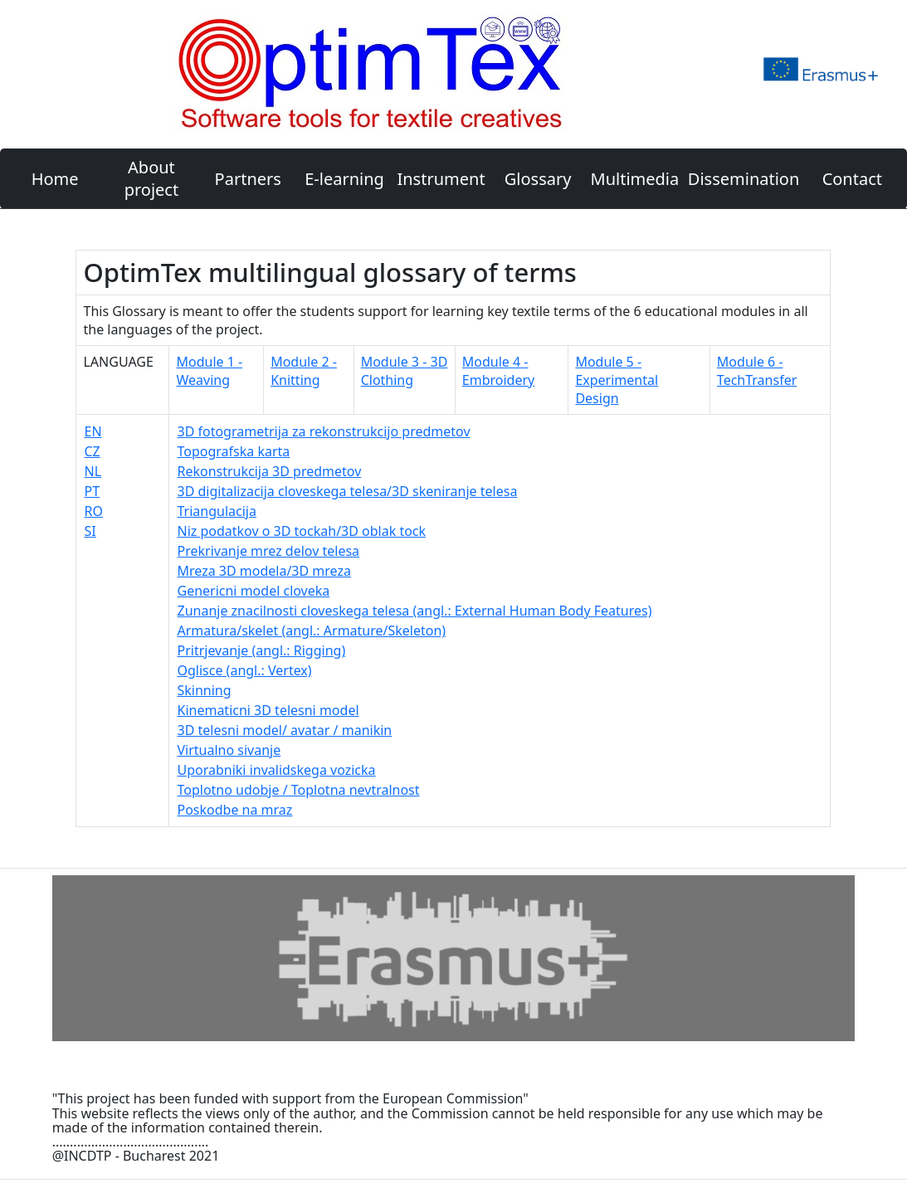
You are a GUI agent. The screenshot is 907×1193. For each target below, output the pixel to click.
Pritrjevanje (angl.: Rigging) (261, 650)
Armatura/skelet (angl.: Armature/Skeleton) (311, 630)
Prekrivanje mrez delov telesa (268, 551)
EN (92, 431)
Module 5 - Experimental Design (616, 380)
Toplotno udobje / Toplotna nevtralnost (298, 790)
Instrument (441, 179)
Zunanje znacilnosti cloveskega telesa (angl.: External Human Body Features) (414, 610)
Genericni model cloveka (253, 591)
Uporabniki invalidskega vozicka (276, 770)
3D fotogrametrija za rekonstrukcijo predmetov (323, 431)
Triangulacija (216, 511)
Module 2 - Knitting (304, 371)
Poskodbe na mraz (234, 810)
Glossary (538, 179)
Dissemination (743, 179)
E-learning (344, 179)
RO (93, 511)
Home (55, 179)
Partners (248, 179)
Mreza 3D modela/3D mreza (263, 571)
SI (89, 531)
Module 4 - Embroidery (498, 371)
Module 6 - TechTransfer (757, 371)
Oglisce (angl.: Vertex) (244, 670)
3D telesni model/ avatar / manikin (284, 730)
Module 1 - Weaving (209, 371)
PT (92, 491)
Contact (852, 179)
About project (151, 178)
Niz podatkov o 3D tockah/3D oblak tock (301, 531)
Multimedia (635, 179)
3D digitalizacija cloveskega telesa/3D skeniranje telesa (347, 491)
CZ (92, 451)
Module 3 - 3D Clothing (404, 371)
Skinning (204, 690)
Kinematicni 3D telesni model (267, 710)
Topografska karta (233, 451)
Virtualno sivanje (228, 750)
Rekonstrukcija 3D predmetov (269, 471)
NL (92, 471)
